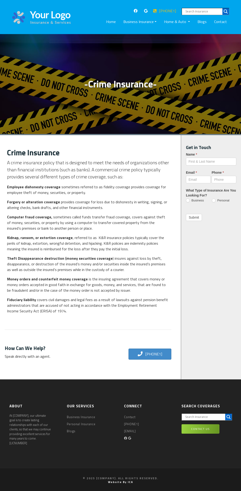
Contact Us (200, 429)
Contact (220, 21)
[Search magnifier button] (225, 11)
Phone (218, 172)
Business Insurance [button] (138, 21)
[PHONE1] (164, 11)
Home (112, 21)
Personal (220, 201)
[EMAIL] (130, 431)
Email (191, 172)
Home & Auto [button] (175, 21)
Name (191, 154)
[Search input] (203, 11)
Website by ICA (120, 482)
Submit (194, 217)
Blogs (202, 21)
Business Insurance (81, 417)
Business (195, 201)
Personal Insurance (81, 424)
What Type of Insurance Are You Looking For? (211, 193)
